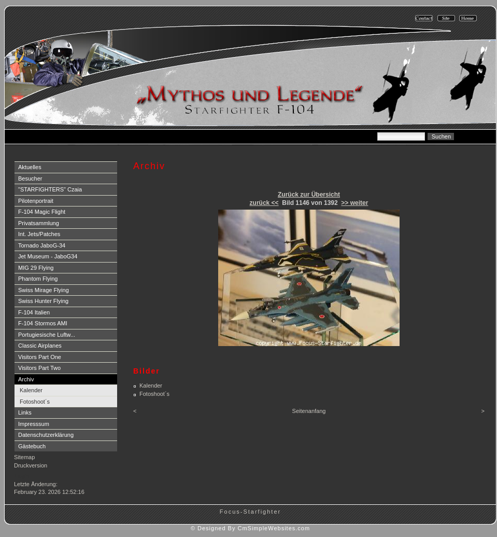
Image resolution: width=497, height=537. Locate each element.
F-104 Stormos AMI (42, 323)
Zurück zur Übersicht (309, 194)
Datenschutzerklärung (46, 435)
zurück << (264, 202)
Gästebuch (32, 446)
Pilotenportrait (35, 201)
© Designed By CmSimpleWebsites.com (250, 528)
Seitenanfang (309, 411)
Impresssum (33, 424)
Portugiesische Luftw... (46, 335)
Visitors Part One (39, 357)
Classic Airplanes (40, 345)
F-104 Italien (34, 312)
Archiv (26, 379)
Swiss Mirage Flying (43, 290)
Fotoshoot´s (35, 401)
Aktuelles (29, 167)
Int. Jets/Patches (39, 234)
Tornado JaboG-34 (41, 245)
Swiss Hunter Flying (43, 301)
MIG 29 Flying (35, 268)
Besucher (30, 178)
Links (25, 412)
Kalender (31, 390)
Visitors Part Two (39, 368)
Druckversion (30, 465)
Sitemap (24, 457)
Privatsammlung (38, 223)
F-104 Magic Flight (41, 212)
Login (22, 476)
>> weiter (354, 202)
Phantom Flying (38, 279)
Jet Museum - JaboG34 (47, 256)
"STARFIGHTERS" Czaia (50, 189)
